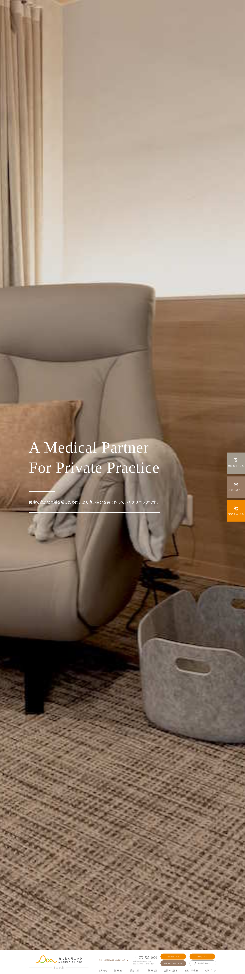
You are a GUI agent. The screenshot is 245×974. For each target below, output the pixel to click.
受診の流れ (136, 970)
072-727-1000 (145, 957)
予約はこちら (202, 956)
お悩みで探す (171, 970)
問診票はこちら (173, 956)
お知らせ (103, 970)
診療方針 (119, 970)
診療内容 (152, 970)
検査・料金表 (191, 970)
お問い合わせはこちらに (173, 963)
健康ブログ (210, 970)
